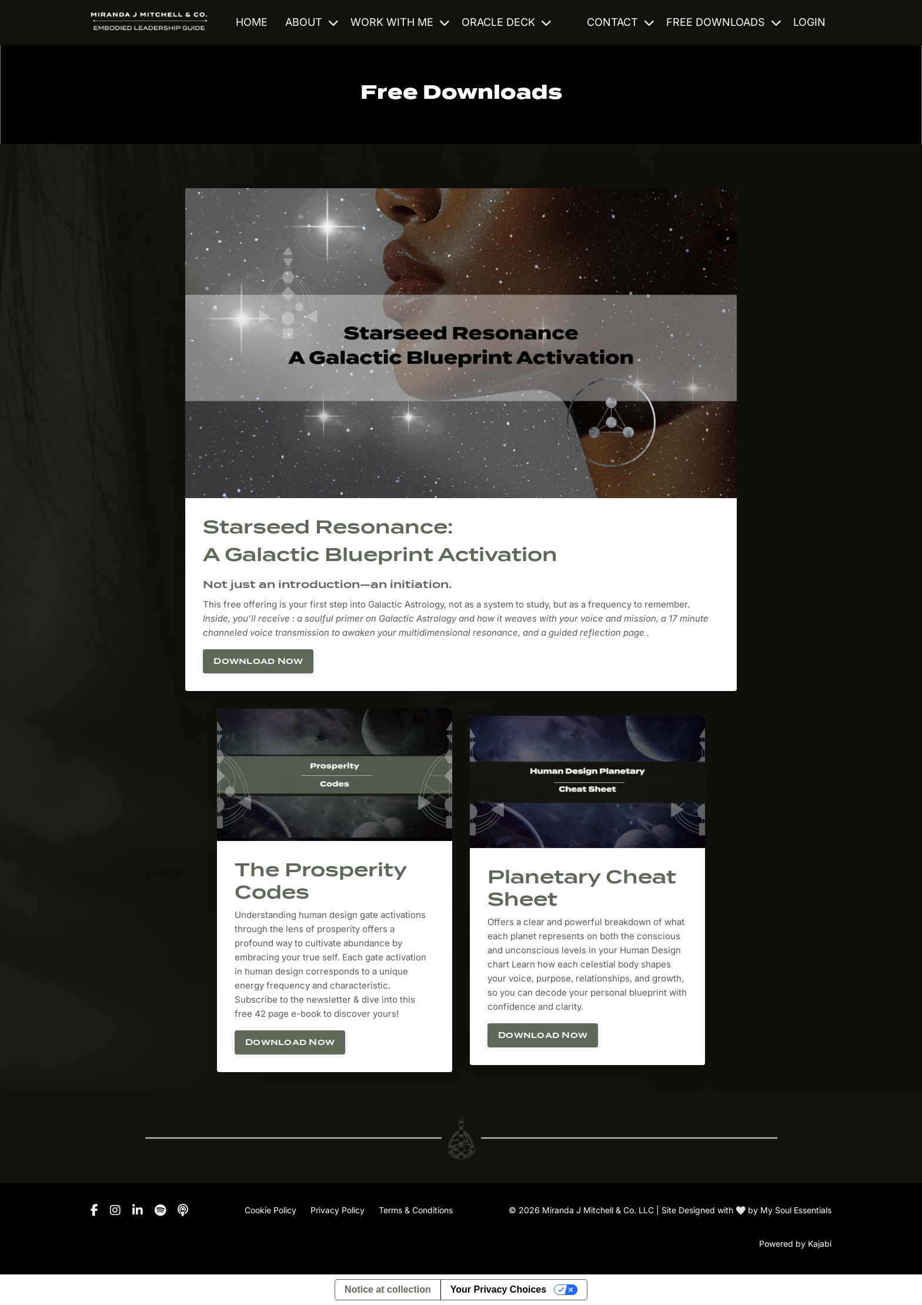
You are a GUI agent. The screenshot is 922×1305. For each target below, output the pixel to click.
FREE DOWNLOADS (723, 22)
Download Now (258, 661)
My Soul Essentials (795, 1210)
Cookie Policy (270, 1210)
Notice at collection (388, 1289)
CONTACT (620, 22)
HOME (252, 22)
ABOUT (312, 22)
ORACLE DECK (507, 22)
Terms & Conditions (416, 1210)
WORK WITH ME (400, 22)
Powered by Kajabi (795, 1244)
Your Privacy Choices (498, 1289)
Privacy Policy (337, 1210)
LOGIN (809, 22)
